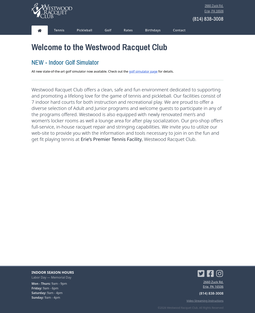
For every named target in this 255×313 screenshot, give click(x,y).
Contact (179, 30)
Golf (108, 30)
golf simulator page (143, 71)
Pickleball (84, 30)
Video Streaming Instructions (205, 301)
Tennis (59, 30)
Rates (128, 30)
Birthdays (153, 30)
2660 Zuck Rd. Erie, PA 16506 (214, 9)
